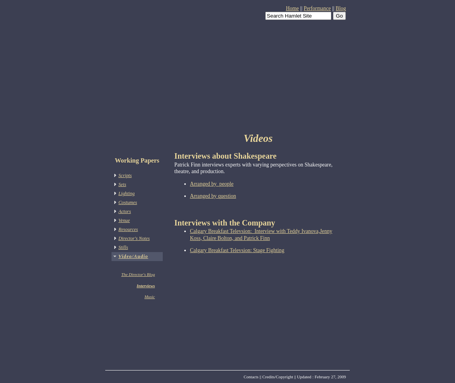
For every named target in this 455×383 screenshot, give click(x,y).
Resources (128, 229)
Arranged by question (213, 196)
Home (292, 8)
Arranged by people (212, 184)
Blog (341, 8)
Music (149, 296)
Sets (122, 184)
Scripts (125, 175)
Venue (124, 220)
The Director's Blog (138, 274)
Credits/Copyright (278, 376)
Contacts (251, 376)
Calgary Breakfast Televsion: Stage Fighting (237, 250)
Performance (317, 8)
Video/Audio (133, 256)
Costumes (128, 202)
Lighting (127, 193)
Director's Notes (134, 238)
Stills (123, 247)
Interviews (146, 285)
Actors (125, 211)
